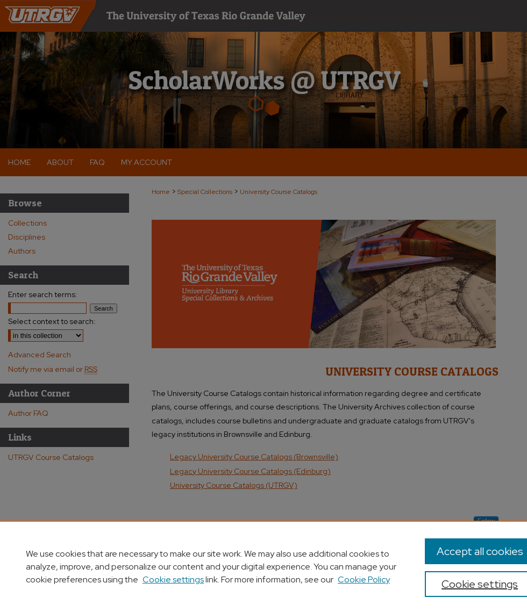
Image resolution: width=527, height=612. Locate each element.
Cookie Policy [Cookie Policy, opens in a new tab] (364, 579)
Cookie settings (173, 579)
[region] (263, 566)
